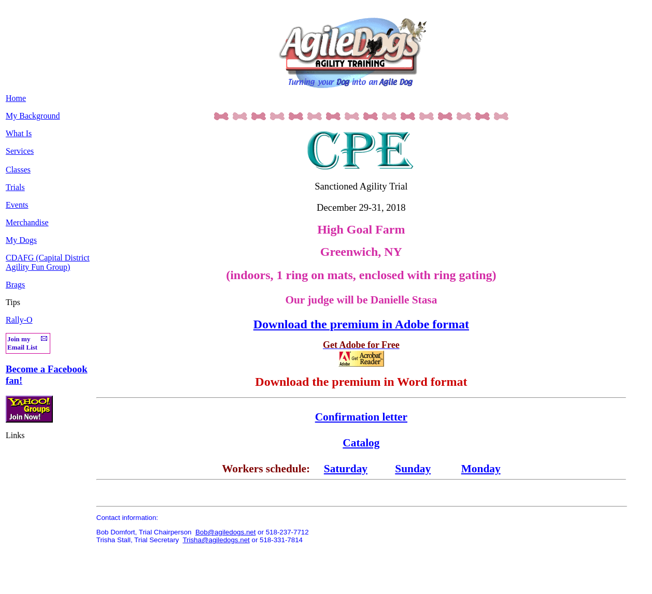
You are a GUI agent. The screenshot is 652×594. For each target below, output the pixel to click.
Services (20, 151)
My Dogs (21, 240)
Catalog (361, 443)
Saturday (345, 468)
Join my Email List (22, 343)
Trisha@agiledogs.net (215, 540)
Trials (15, 187)
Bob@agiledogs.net (225, 532)
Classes (18, 169)
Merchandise (27, 222)
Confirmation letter (361, 417)
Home (16, 98)
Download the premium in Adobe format (361, 324)
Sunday (413, 468)
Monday (481, 468)
